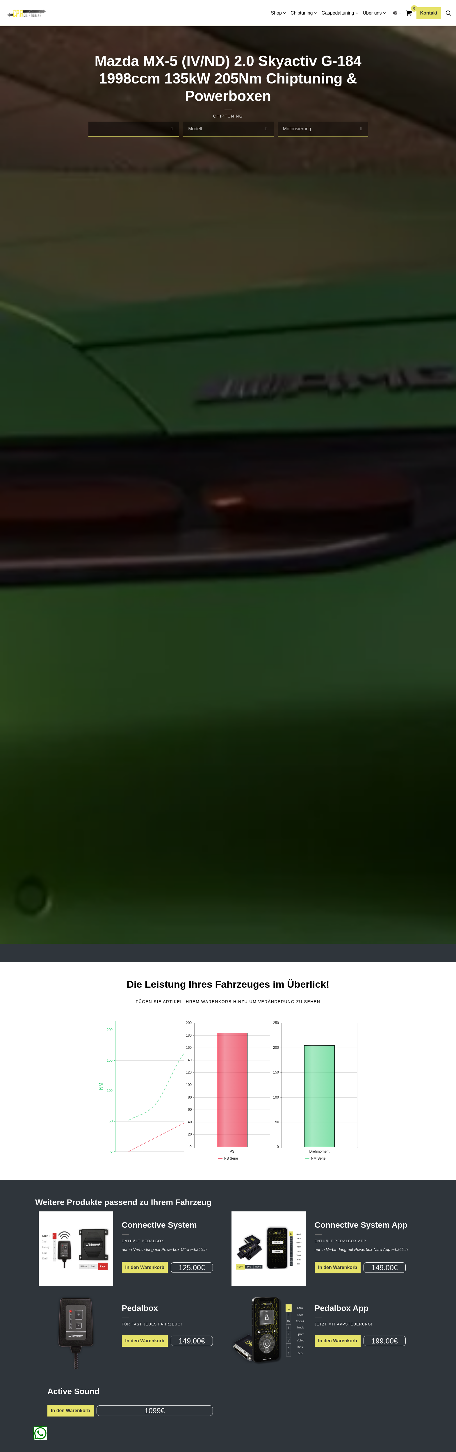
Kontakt (428, 13)
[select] (171, 129)
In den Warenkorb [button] (145, 1267)
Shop (276, 12)
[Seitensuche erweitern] (448, 13)
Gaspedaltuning (337, 12)
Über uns (372, 12)
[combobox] (133, 129)
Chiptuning (302, 12)
